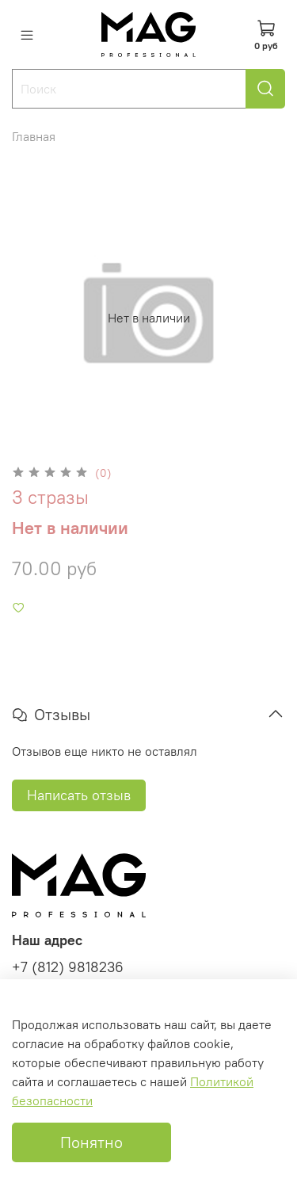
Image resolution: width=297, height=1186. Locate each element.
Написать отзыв (79, 795)
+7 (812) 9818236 (68, 967)
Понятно (91, 1142)
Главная (33, 136)
